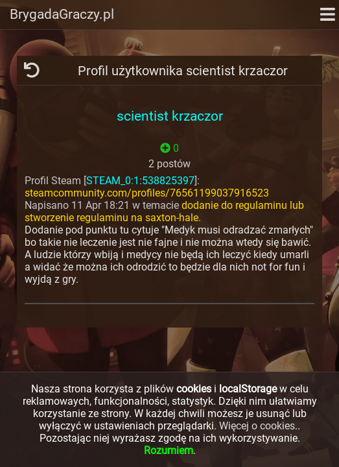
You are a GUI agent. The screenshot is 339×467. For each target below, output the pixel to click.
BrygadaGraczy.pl (62, 14)
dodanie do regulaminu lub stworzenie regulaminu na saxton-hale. (164, 211)
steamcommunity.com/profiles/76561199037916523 (147, 193)
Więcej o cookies (257, 426)
